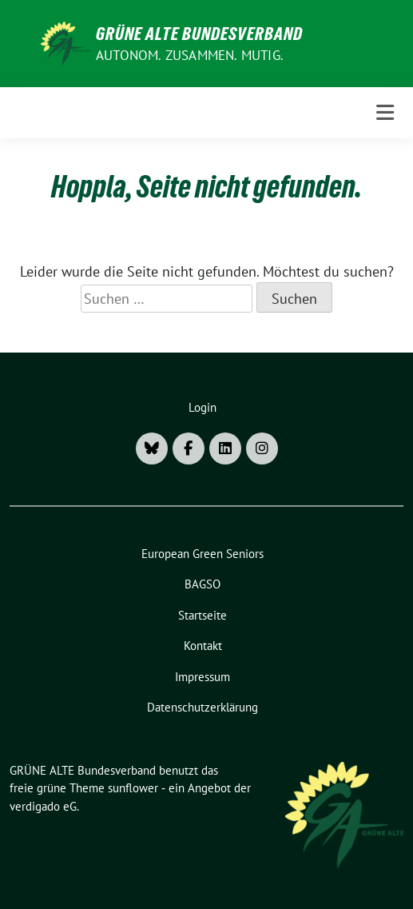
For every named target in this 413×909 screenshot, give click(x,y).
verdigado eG (43, 806)
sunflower (133, 787)
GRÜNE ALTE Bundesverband (199, 33)
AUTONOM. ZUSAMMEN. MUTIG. (190, 55)
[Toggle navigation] (385, 112)
